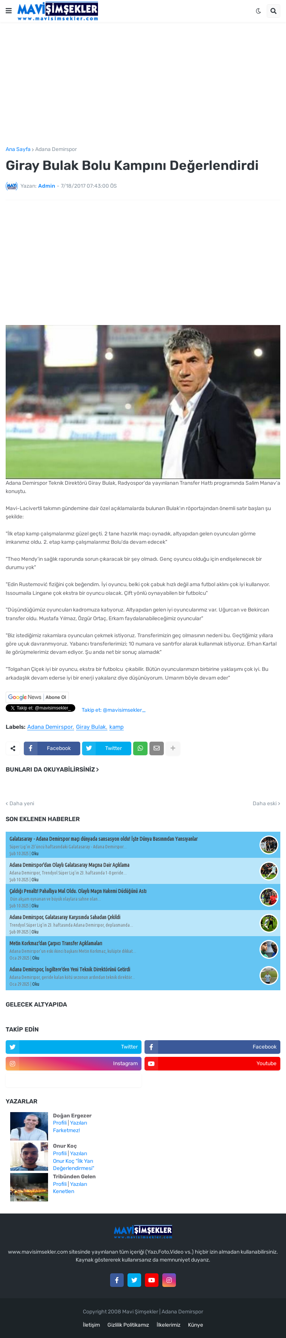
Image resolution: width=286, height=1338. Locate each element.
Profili (60, 1123)
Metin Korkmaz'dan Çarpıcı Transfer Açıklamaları (55, 943)
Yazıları (78, 1123)
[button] (8, 11)
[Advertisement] (143, 84)
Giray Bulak (91, 727)
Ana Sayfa (18, 149)
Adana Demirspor (56, 149)
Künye (195, 1325)
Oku (35, 853)
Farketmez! (66, 1130)
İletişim (91, 1325)
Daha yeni (21, 803)
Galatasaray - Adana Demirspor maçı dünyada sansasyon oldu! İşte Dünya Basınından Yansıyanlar (103, 839)
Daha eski (265, 803)
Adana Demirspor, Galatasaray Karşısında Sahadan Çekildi (64, 917)
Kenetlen (63, 1191)
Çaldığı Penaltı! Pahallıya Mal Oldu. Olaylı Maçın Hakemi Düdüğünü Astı (77, 891)
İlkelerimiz (168, 1325)
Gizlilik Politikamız (128, 1325)
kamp (116, 727)
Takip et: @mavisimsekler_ (114, 710)
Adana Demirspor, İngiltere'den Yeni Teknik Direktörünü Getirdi (69, 969)
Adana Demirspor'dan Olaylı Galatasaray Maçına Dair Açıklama (69, 865)
